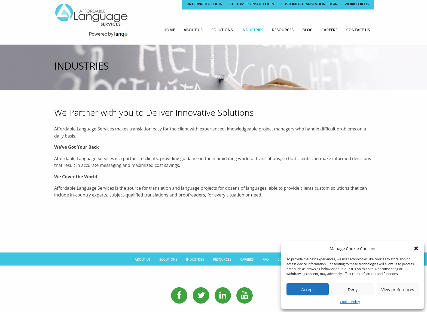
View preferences (397, 289)
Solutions (222, 29)
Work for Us (357, 3)
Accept (307, 289)
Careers (329, 29)
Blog (307, 29)
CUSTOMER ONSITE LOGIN (252, 3)
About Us (193, 29)
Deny (353, 289)
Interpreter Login (205, 3)
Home (169, 29)
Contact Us (358, 29)
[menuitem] (169, 30)
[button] (416, 248)
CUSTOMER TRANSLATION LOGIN (309, 3)
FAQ (266, 259)
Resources (283, 29)
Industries (252, 29)
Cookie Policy (350, 301)
